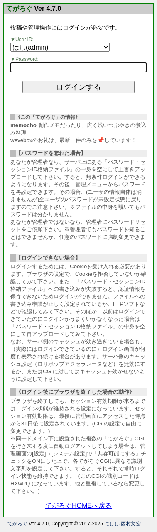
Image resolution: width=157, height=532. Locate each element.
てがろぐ (19, 8)
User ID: (24, 39)
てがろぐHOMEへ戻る (78, 505)
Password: (27, 59)
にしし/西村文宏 (122, 524)
